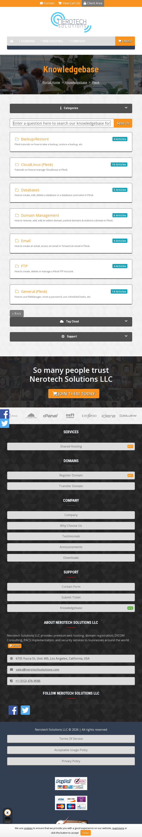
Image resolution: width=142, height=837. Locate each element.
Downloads (71, 558)
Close (85, 832)
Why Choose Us (71, 526)
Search (123, 123)
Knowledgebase (76, 82)
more (15, 645)
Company (78, 41)
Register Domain (71, 475)
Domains (28, 41)
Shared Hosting (71, 446)
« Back (16, 314)
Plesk (95, 82)
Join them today (74, 394)
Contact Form (71, 587)
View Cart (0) (69, 3)
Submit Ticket (71, 597)
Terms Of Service (71, 739)
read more (118, 828)
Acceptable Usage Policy (71, 750)
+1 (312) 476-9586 (25, 681)
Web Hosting (53, 41)
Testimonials (71, 536)
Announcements (71, 547)
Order (125, 41)
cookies (28, 828)
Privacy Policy (71, 761)
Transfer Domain (71, 486)
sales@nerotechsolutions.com (34, 670)
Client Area (93, 3)
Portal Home (51, 82)
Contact (47, 3)
